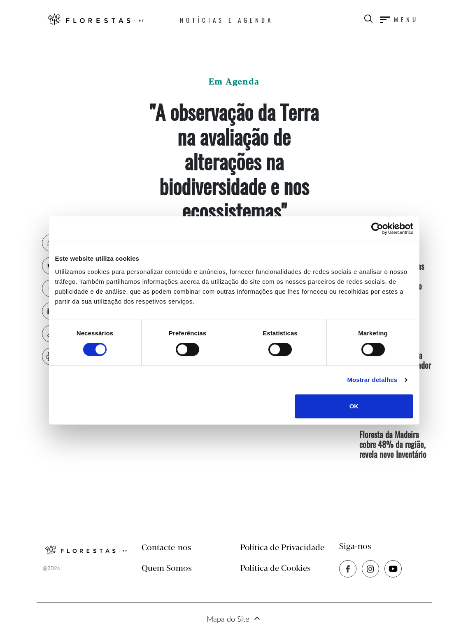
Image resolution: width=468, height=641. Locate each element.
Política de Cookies (275, 568)
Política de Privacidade (282, 548)
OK (354, 406)
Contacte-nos (166, 548)
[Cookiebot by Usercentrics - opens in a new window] (377, 228)
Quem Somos (167, 568)
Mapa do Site (228, 619)
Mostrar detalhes (372, 379)
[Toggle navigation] (399, 19)
